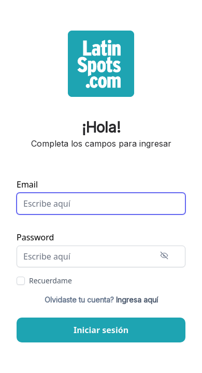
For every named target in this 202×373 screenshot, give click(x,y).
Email (27, 184)
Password (35, 237)
